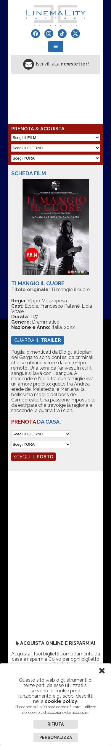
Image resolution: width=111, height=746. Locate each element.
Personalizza (55, 737)
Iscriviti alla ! (62, 64)
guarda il (37, 340)
